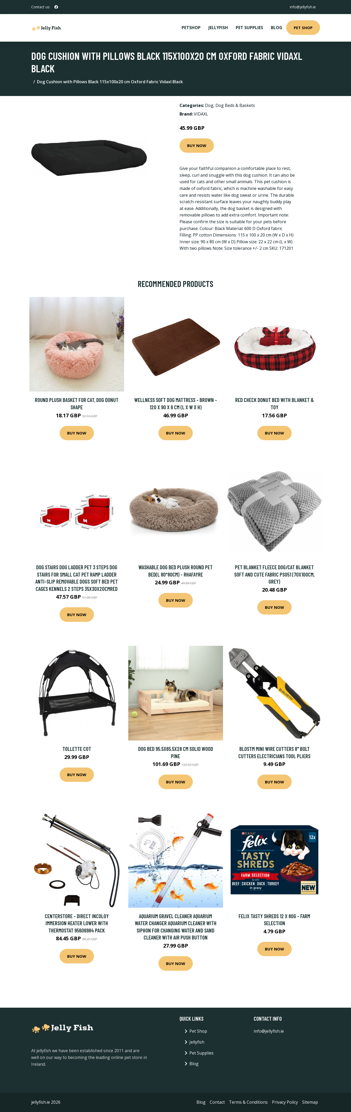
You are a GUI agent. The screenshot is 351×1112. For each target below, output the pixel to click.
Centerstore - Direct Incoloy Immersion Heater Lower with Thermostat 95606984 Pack (77, 923)
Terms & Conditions (248, 1102)
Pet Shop (303, 27)
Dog (209, 105)
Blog (276, 27)
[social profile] (56, 7)
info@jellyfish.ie (303, 6)
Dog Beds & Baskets (235, 105)
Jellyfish (218, 27)
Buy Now (196, 145)
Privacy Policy (285, 1102)
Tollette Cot (76, 748)
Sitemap (310, 1102)
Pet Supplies (249, 27)
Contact (217, 1102)
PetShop (191, 27)
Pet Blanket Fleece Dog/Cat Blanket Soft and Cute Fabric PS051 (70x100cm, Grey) (274, 574)
